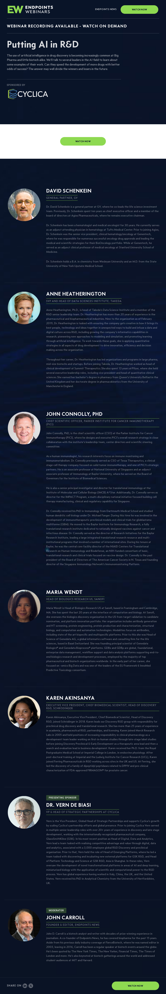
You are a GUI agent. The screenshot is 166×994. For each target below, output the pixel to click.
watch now (83, 141)
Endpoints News (106, 9)
